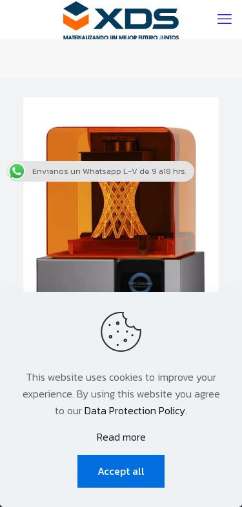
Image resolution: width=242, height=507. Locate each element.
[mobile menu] (225, 19)
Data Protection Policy (135, 410)
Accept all (121, 471)
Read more (121, 437)
